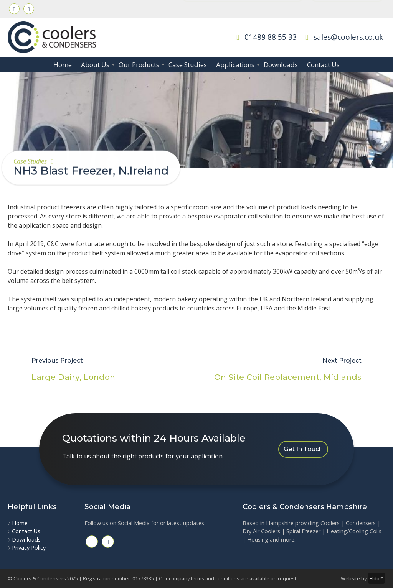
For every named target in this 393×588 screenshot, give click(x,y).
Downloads (281, 64)
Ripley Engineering (347, 8)
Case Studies (187, 64)
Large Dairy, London (73, 377)
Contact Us (323, 64)
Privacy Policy (29, 547)
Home (62, 64)
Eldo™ (376, 578)
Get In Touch (303, 449)
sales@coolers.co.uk (342, 37)
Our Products (141, 64)
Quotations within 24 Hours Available (243, 8)
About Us (97, 64)
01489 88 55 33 (265, 37)
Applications (237, 64)
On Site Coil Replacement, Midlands (288, 377)
